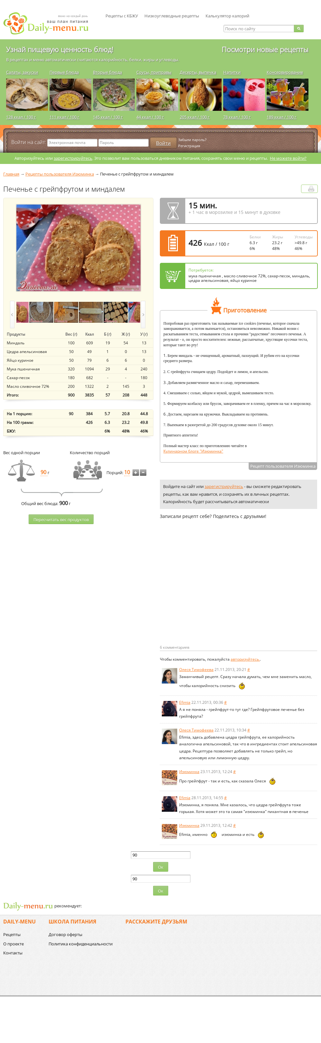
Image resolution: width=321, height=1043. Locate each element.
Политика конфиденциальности (81, 944)
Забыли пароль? (192, 139)
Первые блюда (64, 72)
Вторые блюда (107, 72)
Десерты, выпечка (198, 72)
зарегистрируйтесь (73, 158)
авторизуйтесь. (245, 659)
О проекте (13, 944)
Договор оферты (65, 934)
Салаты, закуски (22, 72)
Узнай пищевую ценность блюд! (59, 49)
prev (12, 314)
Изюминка (189, 771)
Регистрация (189, 145)
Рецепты (12, 934)
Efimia (184, 702)
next (143, 314)
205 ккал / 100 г (195, 117)
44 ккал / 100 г (150, 117)
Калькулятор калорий (227, 16)
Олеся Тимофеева (196, 669)
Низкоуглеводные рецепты (171, 16)
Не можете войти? (288, 158)
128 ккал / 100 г (21, 117)
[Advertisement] (214, 592)
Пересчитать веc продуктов (61, 519)
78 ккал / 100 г (237, 117)
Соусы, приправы (153, 72)
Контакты (13, 953)
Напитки (232, 72)
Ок (160, 867)
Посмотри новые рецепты (265, 49)
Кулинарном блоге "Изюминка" (193, 451)
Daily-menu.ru (49, 23)
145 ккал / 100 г (108, 117)
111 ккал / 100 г (64, 117)
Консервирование (285, 72)
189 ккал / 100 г (282, 117)
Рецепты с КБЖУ (121, 16)
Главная (11, 174)
